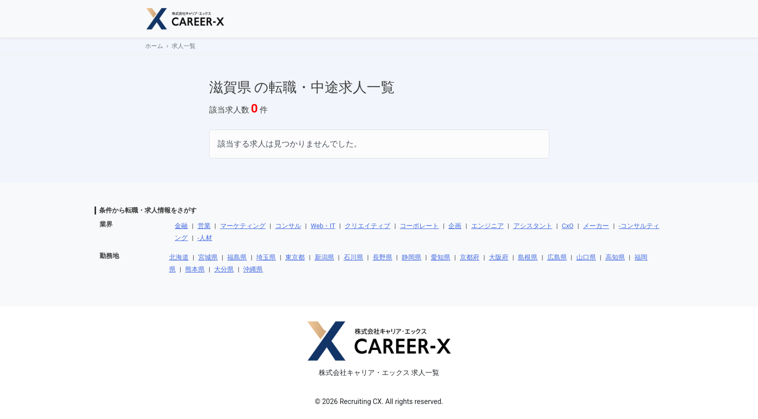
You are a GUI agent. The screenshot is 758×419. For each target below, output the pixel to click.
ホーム (154, 46)
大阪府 (498, 257)
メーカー (596, 226)
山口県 (586, 257)
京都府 (469, 257)
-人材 (205, 238)
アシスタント (532, 226)
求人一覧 (184, 46)
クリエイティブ (367, 226)
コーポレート (419, 226)
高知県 (615, 257)
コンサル (288, 226)
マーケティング (243, 226)
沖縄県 (253, 269)
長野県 (382, 257)
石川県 (353, 257)
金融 (181, 226)
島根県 (527, 257)
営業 (204, 226)
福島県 (237, 257)
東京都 (295, 257)
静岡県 (411, 257)
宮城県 (208, 257)
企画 (454, 226)
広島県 (557, 257)
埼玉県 (266, 257)
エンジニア (487, 226)
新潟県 (324, 257)
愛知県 (440, 257)
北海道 (179, 257)
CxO (567, 226)
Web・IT (323, 226)
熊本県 (195, 269)
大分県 (224, 269)
